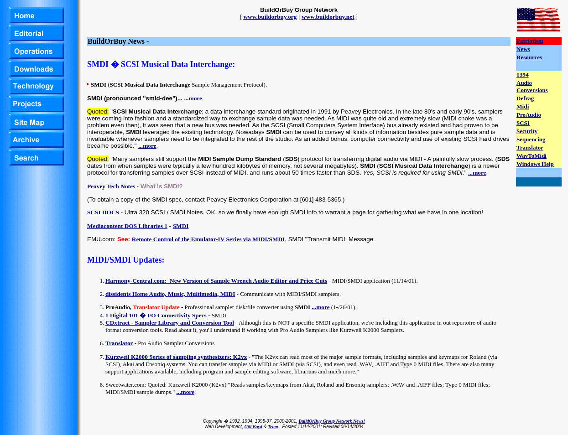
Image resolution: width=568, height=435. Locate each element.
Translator (119, 343)
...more (193, 98)
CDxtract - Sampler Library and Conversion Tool (169, 322)
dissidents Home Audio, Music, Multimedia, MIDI (170, 293)
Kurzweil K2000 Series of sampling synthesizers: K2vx (176, 356)
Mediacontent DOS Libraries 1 (127, 226)
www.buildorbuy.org (270, 16)
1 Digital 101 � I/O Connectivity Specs (156, 315)
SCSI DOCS (103, 212)
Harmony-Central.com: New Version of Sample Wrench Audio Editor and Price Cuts (216, 280)
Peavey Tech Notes (111, 186)
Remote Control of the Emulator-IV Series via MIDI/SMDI (208, 239)
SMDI (181, 226)
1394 (522, 74)
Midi (522, 106)
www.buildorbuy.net (328, 16)
